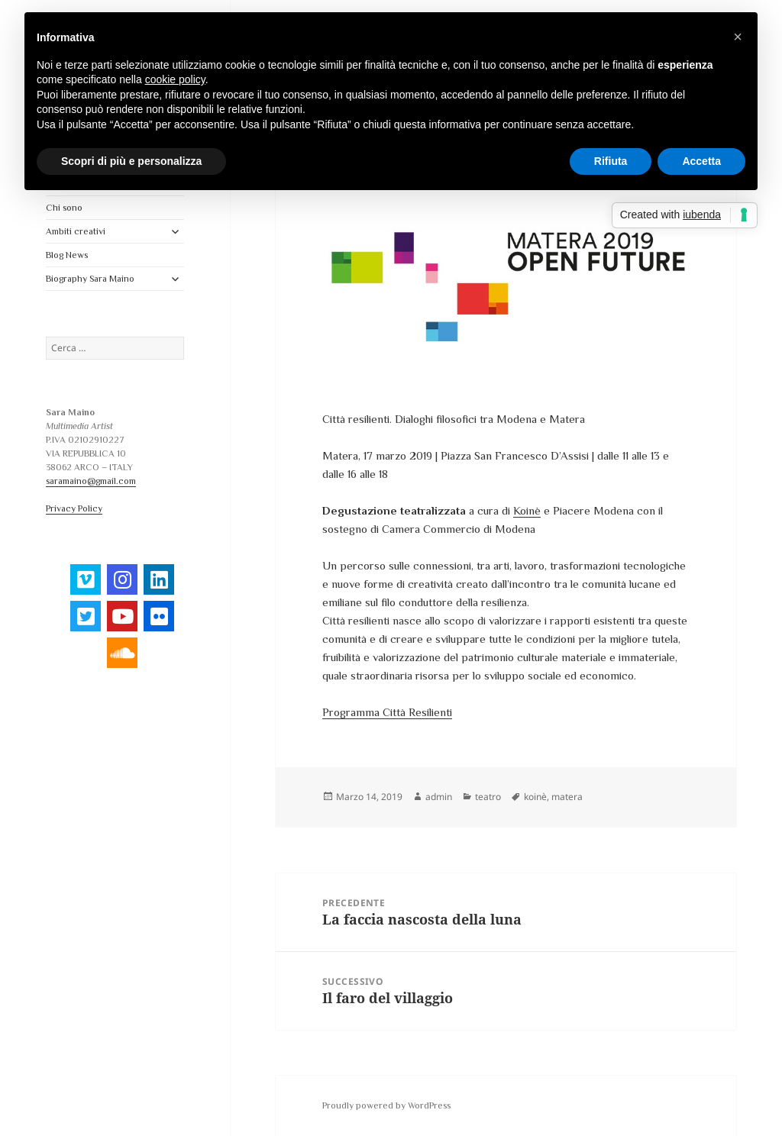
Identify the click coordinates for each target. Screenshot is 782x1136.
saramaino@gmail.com (91, 481)
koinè (535, 796)
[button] (737, 36)
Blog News (67, 255)
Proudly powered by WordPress (386, 1105)
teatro (488, 796)
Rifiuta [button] (611, 161)
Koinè (527, 510)
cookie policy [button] (175, 79)
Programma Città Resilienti (387, 711)
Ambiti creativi (75, 231)
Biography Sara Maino (90, 278)
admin (438, 796)
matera (567, 796)
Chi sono (64, 207)
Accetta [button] (701, 161)
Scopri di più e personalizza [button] (131, 161)
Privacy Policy (74, 508)
